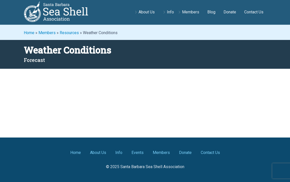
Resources (69, 32)
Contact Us (253, 12)
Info (170, 12)
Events (137, 152)
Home (29, 32)
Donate (230, 12)
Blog (211, 12)
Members (190, 12)
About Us (147, 12)
